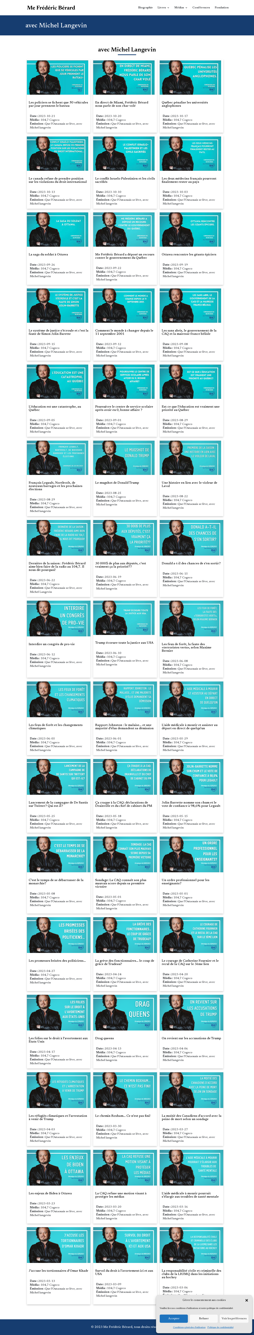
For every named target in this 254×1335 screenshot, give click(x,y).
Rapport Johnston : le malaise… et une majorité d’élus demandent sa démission (124, 727)
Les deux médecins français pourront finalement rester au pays (189, 180)
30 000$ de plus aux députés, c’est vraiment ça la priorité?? (120, 565)
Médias (179, 7)
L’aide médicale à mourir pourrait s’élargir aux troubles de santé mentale (190, 1195)
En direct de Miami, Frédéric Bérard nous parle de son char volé (121, 104)
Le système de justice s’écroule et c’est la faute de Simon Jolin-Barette (58, 332)
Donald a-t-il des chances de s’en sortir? (191, 563)
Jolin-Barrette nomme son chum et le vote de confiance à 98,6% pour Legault (191, 804)
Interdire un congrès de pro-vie (52, 644)
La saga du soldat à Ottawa (48, 254)
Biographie (145, 7)
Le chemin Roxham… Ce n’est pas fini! (122, 1116)
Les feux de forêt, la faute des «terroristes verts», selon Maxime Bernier (186, 648)
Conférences (201, 7)
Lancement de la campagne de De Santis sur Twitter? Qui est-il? (58, 804)
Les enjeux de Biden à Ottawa (50, 1193)
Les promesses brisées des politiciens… (57, 961)
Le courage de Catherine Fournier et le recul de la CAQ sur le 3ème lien (190, 962)
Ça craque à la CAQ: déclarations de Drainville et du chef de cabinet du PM (123, 804)
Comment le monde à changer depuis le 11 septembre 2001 (124, 332)
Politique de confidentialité (220, 1327)
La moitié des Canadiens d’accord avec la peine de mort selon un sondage (191, 1117)
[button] (247, 1300)
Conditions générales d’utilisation (189, 1327)
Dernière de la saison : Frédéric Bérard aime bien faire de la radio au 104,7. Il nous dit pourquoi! (57, 567)
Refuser (204, 1318)
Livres (162, 7)
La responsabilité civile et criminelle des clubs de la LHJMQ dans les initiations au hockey (191, 1274)
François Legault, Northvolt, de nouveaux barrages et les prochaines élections (55, 486)
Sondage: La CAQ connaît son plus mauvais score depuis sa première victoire (120, 884)
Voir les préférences (234, 1318)
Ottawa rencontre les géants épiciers (189, 254)
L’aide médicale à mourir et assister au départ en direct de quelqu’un (189, 727)
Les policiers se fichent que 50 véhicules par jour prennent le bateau (58, 104)
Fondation (222, 7)
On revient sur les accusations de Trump (191, 1038)
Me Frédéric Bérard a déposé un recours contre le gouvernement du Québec (124, 256)
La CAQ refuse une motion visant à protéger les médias (121, 1195)
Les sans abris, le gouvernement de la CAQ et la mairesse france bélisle (189, 332)
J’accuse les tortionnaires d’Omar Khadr (58, 1271)
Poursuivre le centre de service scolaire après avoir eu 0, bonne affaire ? (124, 408)
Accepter (173, 1318)
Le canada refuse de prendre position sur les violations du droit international (58, 180)
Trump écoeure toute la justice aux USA (124, 643)
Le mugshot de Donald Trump (117, 483)
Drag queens (104, 1038)
